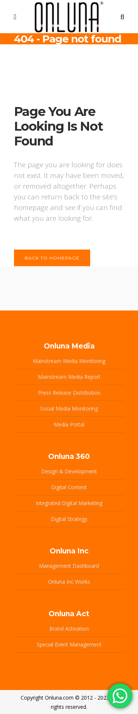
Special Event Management (69, 644)
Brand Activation (69, 628)
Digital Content (69, 487)
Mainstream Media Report (69, 376)
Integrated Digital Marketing (69, 503)
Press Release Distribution (69, 392)
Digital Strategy (69, 518)
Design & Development (69, 471)
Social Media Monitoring (69, 408)
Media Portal (69, 424)
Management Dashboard (69, 565)
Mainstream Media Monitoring (69, 360)
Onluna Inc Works (69, 581)
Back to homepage (52, 258)
